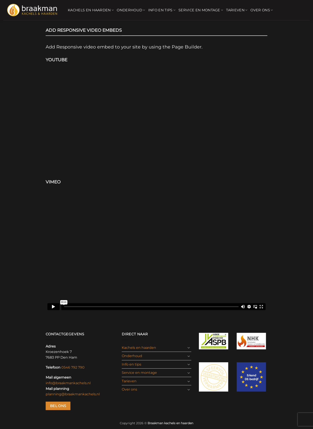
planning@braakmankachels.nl (73, 394)
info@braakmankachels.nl (68, 383)
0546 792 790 (73, 367)
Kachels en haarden (91, 10)
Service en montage (200, 10)
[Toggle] (188, 347)
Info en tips (161, 10)
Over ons (261, 10)
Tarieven (236, 10)
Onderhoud (131, 10)
